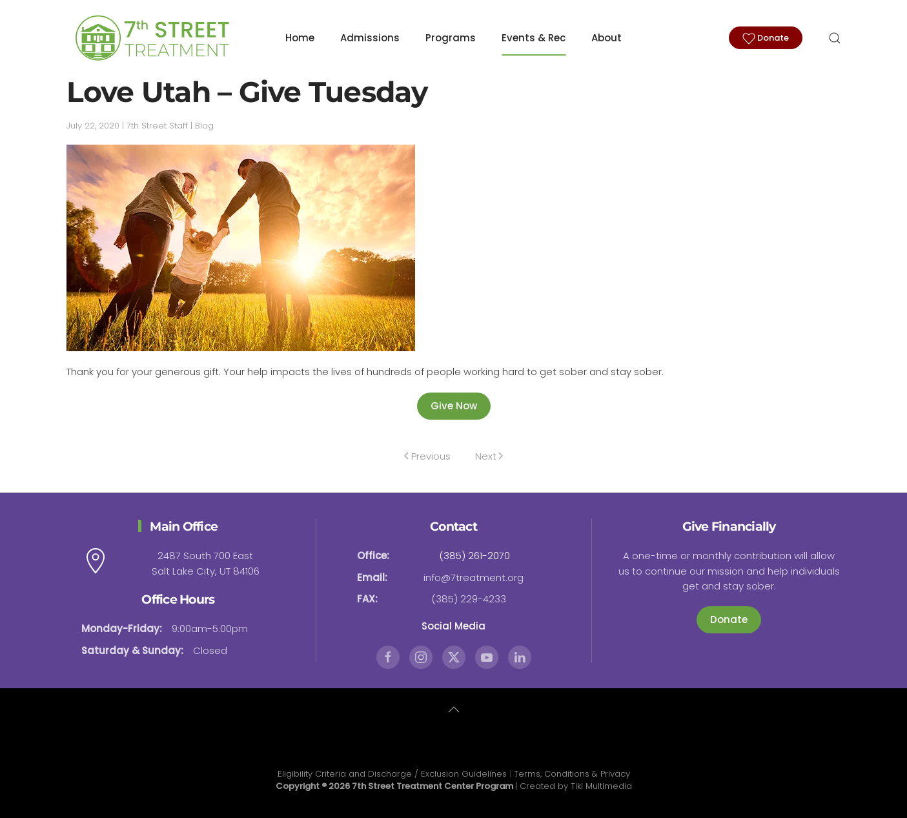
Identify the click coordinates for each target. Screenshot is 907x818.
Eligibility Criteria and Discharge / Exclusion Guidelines (392, 774)
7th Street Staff (157, 125)
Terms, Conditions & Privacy (572, 774)
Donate (765, 38)
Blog (204, 125)
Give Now (454, 406)
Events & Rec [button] (534, 38)
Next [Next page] (489, 456)
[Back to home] (150, 38)
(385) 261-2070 (474, 555)
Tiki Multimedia (601, 786)
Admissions (370, 38)
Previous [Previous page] (427, 456)
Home (299, 38)
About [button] (606, 38)
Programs (450, 38)
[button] (834, 38)
